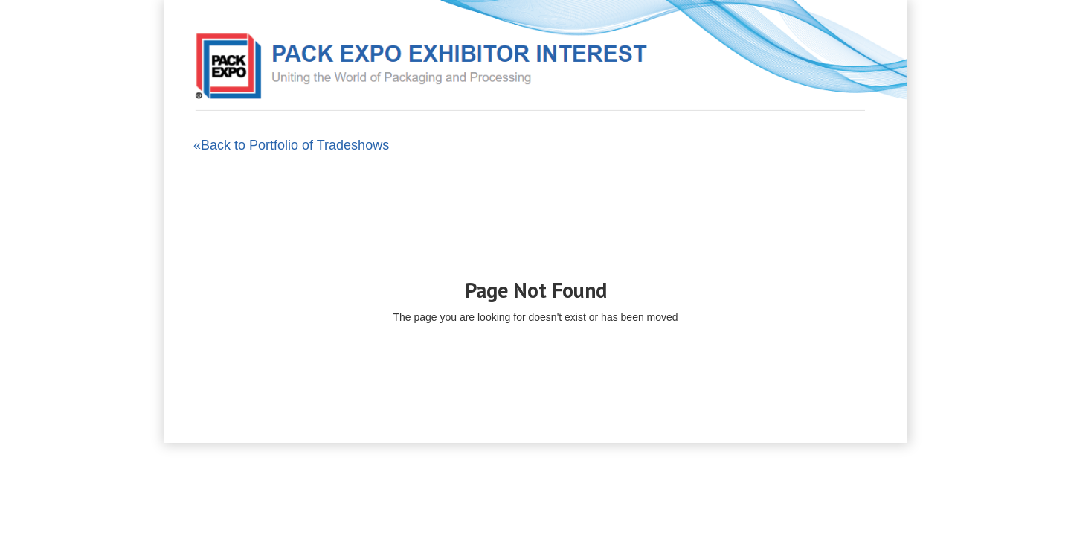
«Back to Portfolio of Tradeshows (291, 145)
